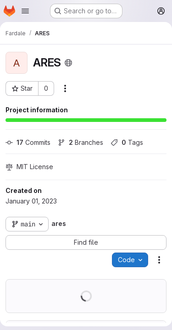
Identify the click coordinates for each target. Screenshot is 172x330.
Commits (28, 142)
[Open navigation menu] (25, 11)
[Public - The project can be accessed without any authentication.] (68, 62)
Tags (127, 142)
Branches (80, 142)
